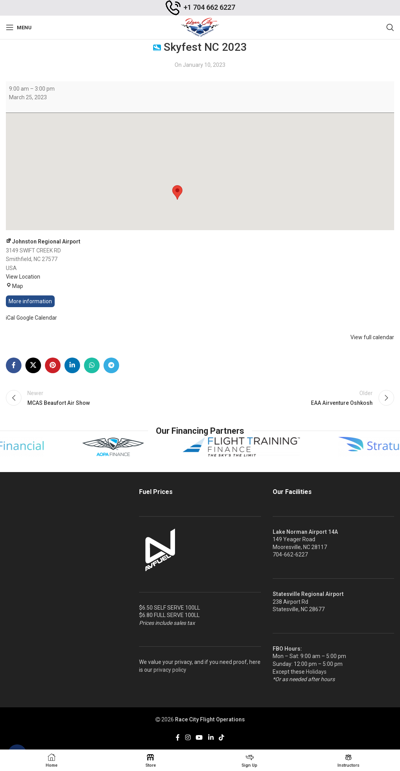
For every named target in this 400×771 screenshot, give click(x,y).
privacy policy (170, 670)
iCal (10, 318)
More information (30, 301)
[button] (177, 192)
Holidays (316, 672)
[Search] (390, 27)
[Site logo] (200, 27)
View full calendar (372, 337)
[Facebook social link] (13, 365)
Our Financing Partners (200, 431)
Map (14, 286)
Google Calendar (36, 318)
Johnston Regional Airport (43, 241)
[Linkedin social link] (72, 365)
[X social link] (33, 365)
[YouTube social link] (199, 738)
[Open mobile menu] (19, 27)
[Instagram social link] (187, 738)
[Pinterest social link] (53, 365)
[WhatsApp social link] (92, 365)
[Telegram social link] (111, 365)
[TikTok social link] (221, 738)
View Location (23, 277)
